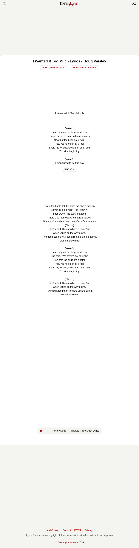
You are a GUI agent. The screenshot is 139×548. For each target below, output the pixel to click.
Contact (67, 530)
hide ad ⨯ (70, 169)
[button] (4, 4)
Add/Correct (52, 530)
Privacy (89, 530)
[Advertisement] (69, 30)
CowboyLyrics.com (68, 542)
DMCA (77, 530)
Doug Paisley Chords (85, 68)
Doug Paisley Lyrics (53, 68)
